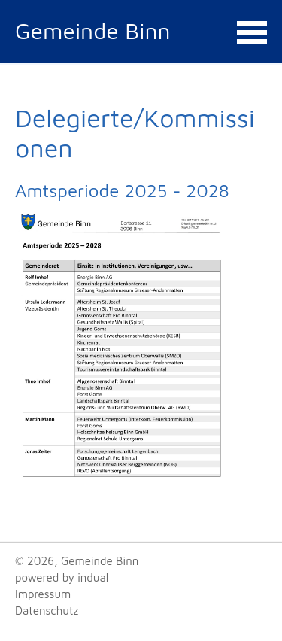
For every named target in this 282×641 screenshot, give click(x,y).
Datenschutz (46, 610)
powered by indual (61, 577)
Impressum (43, 594)
